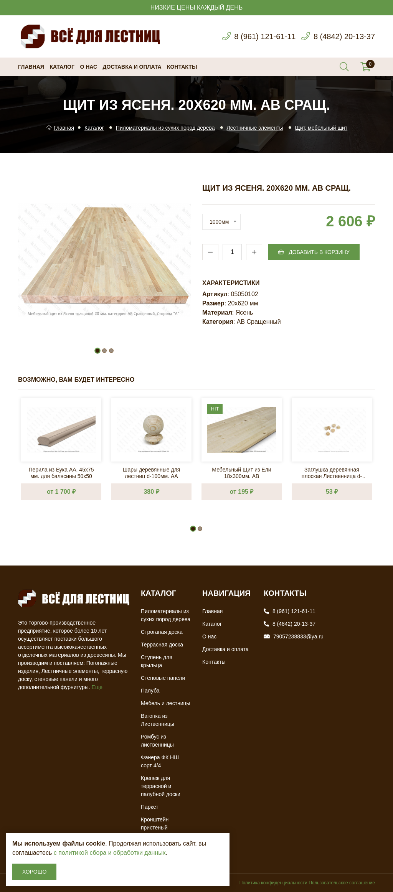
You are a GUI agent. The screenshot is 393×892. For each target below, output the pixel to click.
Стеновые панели (163, 678)
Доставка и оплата (132, 67)
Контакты (182, 67)
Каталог (62, 67)
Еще (97, 687)
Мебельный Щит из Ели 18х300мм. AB (241, 472)
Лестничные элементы (255, 128)
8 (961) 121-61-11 (265, 36)
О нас (88, 67)
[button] (97, 350)
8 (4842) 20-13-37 (344, 36)
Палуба (150, 691)
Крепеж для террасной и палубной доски (160, 786)
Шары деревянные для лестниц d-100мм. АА (151, 472)
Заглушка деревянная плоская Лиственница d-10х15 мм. (332, 472)
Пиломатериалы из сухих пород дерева (165, 128)
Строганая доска (162, 632)
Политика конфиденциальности (273, 882)
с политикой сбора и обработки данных (110, 852)
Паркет (150, 807)
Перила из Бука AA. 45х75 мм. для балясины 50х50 (61, 472)
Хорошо (34, 872)
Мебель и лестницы (165, 703)
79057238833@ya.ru (298, 636)
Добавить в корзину (313, 252)
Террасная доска (162, 644)
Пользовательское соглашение (342, 882)
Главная (31, 67)
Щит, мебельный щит (321, 128)
